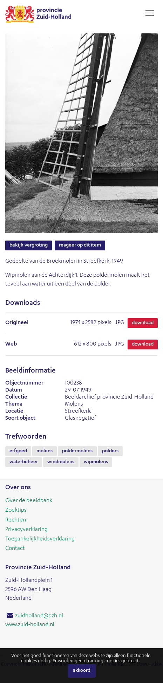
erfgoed (18, 451)
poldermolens (77, 451)
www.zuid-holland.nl (29, 625)
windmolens (60, 462)
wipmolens (96, 462)
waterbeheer (23, 462)
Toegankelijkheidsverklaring (40, 539)
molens (44, 451)
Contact (15, 549)
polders (110, 451)
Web (11, 344)
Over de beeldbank (28, 501)
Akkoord (81, 671)
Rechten (15, 520)
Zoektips (16, 510)
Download (143, 323)
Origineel (16, 323)
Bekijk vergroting (28, 245)
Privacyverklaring (26, 530)
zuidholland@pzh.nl (39, 616)
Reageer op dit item (80, 245)
